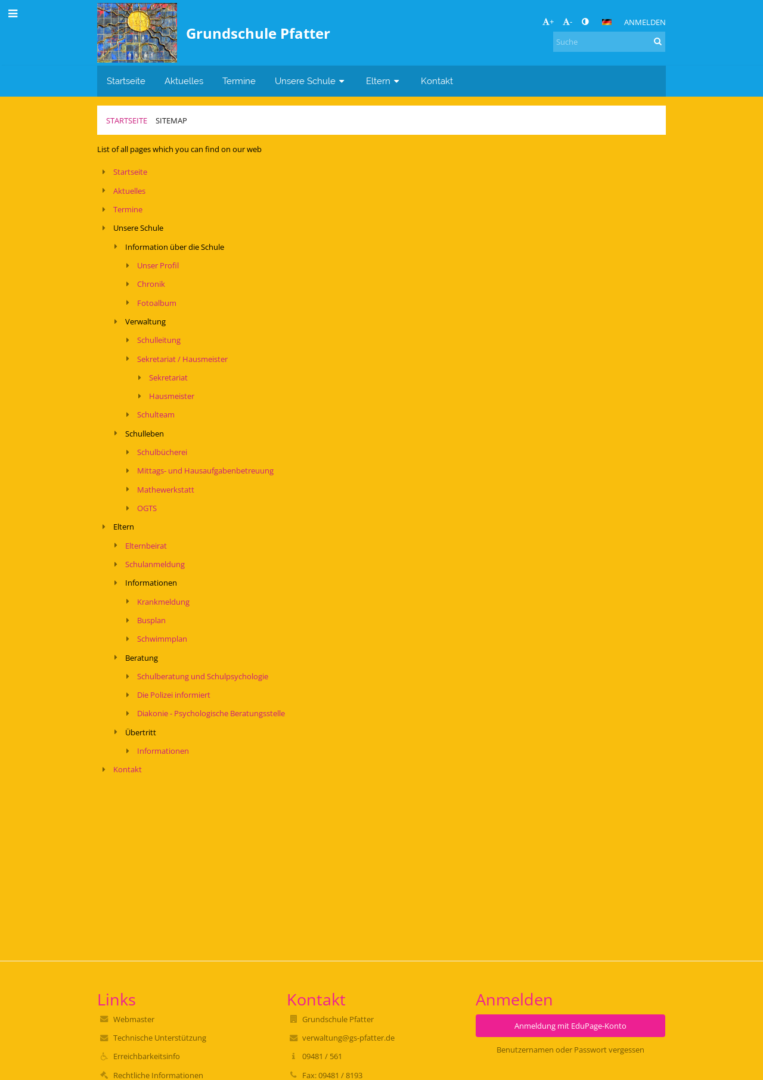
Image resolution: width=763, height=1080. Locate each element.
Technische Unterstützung (159, 1037)
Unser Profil (158, 265)
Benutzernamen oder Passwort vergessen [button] (570, 1049)
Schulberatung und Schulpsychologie (202, 676)
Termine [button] (239, 81)
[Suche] (609, 41)
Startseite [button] (126, 81)
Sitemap (171, 120)
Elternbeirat (146, 545)
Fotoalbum (156, 303)
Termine (127, 209)
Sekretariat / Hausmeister (182, 359)
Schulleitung (159, 340)
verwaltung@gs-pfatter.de (348, 1037)
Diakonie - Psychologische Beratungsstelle (211, 713)
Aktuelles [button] (184, 81)
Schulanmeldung (155, 564)
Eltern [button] (384, 81)
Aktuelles (129, 190)
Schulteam (156, 414)
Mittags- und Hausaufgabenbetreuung (205, 470)
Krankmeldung (163, 601)
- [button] (567, 21)
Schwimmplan (162, 638)
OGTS (147, 508)
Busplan (151, 620)
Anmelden (645, 22)
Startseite (126, 120)
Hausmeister (171, 396)
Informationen (163, 750)
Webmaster (133, 1019)
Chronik (151, 283)
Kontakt (127, 769)
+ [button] (548, 21)
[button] (607, 22)
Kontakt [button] (437, 81)
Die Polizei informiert (173, 694)
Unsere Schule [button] (311, 81)
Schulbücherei (162, 452)
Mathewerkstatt (165, 489)
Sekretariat (168, 377)
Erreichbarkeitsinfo (146, 1056)
